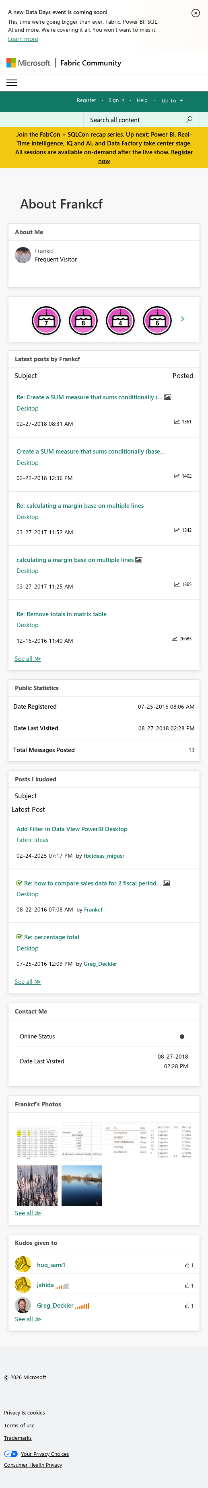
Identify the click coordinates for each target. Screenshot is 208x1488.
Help (142, 99)
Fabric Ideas (32, 840)
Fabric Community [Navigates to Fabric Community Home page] (90, 62)
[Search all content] (141, 119)
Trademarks (18, 1437)
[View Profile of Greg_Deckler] (100, 963)
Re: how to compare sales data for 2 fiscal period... (93, 883)
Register (86, 99)
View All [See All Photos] (28, 1213)
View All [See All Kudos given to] (28, 1319)
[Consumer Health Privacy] (104, 1465)
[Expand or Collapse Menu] (11, 82)
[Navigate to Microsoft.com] (28, 62)
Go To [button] (169, 100)
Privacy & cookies (24, 1412)
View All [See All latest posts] (27, 658)
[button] (37, 1141)
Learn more (23, 39)
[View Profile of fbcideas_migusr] (104, 855)
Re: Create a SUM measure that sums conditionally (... (90, 397)
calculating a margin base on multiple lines (75, 560)
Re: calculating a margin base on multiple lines (80, 505)
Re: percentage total (51, 937)
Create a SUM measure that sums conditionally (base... (90, 451)
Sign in (116, 99)
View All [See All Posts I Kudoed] (27, 981)
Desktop (27, 408)
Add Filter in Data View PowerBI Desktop (72, 829)
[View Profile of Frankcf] (93, 909)
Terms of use (19, 1425)
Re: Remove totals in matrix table (61, 614)
